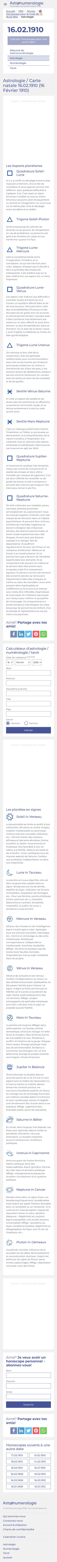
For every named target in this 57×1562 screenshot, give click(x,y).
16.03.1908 (17, 1480)
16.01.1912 (40, 1486)
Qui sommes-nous (14, 1516)
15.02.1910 (40, 1455)
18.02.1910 (17, 1461)
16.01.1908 (17, 1486)
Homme (15, 723)
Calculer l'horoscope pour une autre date (28, 40)
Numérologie (18, 63)
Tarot (13, 68)
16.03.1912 (40, 1480)
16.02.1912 (40, 1474)
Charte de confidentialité (18, 1529)
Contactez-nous (13, 1520)
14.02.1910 (40, 1461)
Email (9, 1392)
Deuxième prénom (16, 689)
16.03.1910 (17, 1467)
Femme (33, 723)
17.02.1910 (17, 1455)
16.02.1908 (17, 1474)
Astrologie (16, 58)
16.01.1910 (40, 1467)
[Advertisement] (28, 132)
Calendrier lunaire (14, 1536)
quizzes (7, 1557)
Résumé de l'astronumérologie (21, 52)
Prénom (10, 678)
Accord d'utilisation (15, 1525)
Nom (8, 668)
